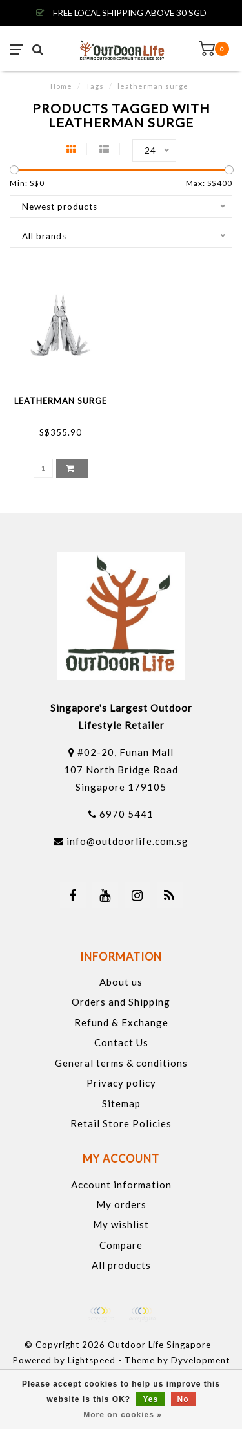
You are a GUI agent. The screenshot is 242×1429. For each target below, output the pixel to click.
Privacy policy (121, 1083)
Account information (121, 1184)
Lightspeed (92, 1360)
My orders (121, 1204)
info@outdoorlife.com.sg (127, 841)
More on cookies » (122, 1414)
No (183, 1399)
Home (61, 86)
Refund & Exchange (121, 1022)
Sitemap (121, 1103)
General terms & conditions (121, 1063)
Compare (121, 1245)
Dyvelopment (200, 1360)
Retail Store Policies (121, 1123)
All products (121, 1265)
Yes (150, 1399)
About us (121, 982)
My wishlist (121, 1224)
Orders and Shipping (121, 1002)
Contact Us (121, 1042)
